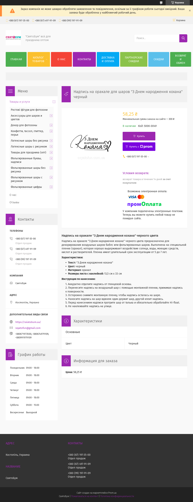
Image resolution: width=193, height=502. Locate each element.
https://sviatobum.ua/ (28, 322)
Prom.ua (112, 493)
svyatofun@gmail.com (28, 328)
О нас (61, 59)
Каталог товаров (38, 59)
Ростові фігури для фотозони (29, 109)
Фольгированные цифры (26, 187)
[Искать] (183, 38)
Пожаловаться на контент (84, 496)
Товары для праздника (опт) (28, 152)
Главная (16, 59)
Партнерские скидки (134, 59)
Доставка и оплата (108, 59)
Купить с (140, 146)
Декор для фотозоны (24, 125)
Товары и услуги (20, 101)
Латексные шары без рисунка (29, 140)
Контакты (84, 59)
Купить (141, 136)
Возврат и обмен (180, 59)
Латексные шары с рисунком (29, 146)
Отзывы (14, 202)
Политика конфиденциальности (117, 496)
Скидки (159, 59)
